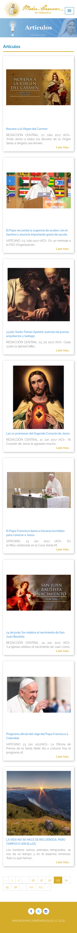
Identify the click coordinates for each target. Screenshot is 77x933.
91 (41, 880)
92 (49, 880)
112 (31, 887)
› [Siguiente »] (47, 887)
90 (33, 880)
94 (66, 880)
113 (40, 887)
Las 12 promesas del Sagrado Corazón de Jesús (38, 433)
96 (15, 887)
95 (7, 887)
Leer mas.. (63, 147)
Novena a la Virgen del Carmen (26, 128)
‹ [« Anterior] (6, 880)
